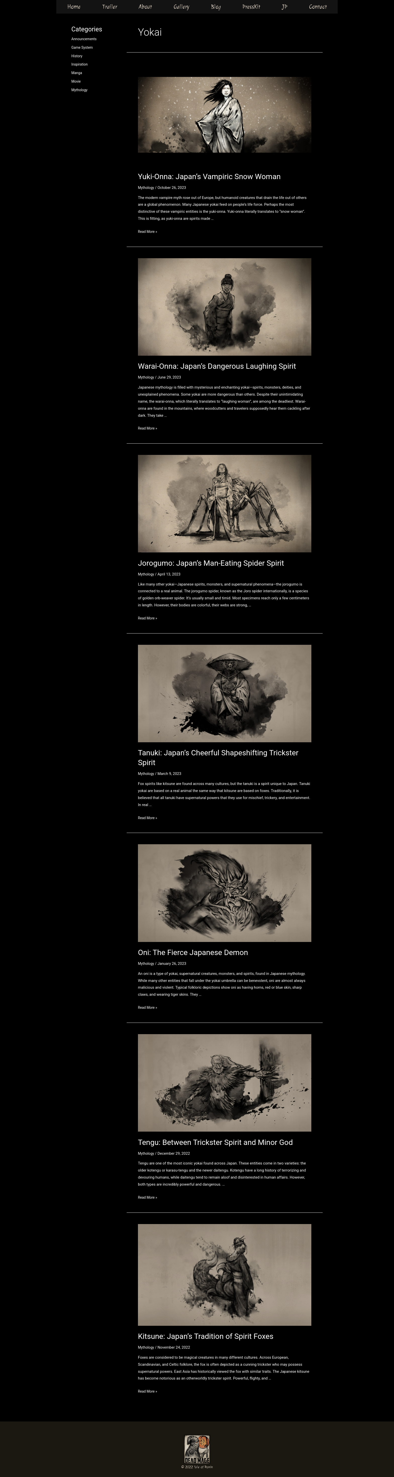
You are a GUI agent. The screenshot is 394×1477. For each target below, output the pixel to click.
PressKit (251, 6)
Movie (76, 81)
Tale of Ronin (203, 1467)
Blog (216, 6)
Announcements (85, 39)
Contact (318, 6)
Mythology (80, 90)
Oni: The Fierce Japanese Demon (193, 952)
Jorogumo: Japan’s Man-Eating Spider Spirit (211, 563)
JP (284, 6)
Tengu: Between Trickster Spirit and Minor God (215, 1142)
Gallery (181, 6)
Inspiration (80, 64)
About (145, 6)
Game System (83, 47)
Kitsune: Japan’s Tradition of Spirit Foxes (205, 1336)
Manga (77, 73)
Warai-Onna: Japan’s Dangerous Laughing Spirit (217, 366)
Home (73, 6)
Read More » (148, 231)
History (77, 56)
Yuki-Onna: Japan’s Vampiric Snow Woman (209, 176)
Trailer (109, 6)
